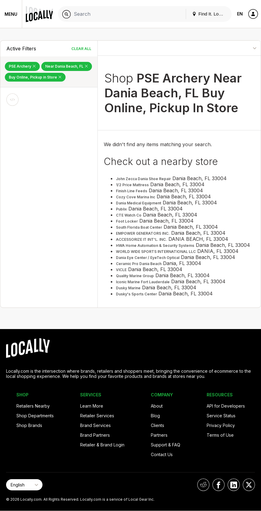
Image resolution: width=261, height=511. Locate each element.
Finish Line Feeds (131, 191)
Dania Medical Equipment (138, 203)
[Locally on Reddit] (203, 485)
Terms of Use (220, 435)
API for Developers (226, 405)
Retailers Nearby (33, 405)
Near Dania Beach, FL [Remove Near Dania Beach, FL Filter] (66, 66)
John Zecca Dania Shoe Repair (143, 178)
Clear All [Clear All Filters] (81, 48)
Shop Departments (35, 415)
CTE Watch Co (128, 215)
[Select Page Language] (24, 484)
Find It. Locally (210, 13)
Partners (159, 435)
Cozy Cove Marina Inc (135, 197)
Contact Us (162, 454)
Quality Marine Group (135, 276)
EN (240, 13)
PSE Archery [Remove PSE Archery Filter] (22, 66)
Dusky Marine (128, 288)
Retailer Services (97, 415)
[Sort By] (234, 48)
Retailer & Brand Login (102, 444)
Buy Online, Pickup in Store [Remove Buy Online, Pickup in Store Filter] (35, 77)
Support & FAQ (165, 444)
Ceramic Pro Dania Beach (138, 263)
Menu (11, 14)
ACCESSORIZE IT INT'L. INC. (141, 239)
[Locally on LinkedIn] (234, 485)
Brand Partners (95, 435)
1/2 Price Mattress (132, 185)
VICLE (121, 269)
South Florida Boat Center (139, 227)
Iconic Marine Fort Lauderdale (143, 282)
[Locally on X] (249, 485)
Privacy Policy (221, 425)
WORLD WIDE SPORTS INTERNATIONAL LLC (156, 251)
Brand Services (95, 425)
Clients (157, 425)
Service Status (221, 415)
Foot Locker (127, 221)
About (157, 405)
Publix (121, 209)
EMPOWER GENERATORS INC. (143, 233)
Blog (155, 415)
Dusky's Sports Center (136, 294)
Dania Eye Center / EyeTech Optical (147, 257)
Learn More (91, 405)
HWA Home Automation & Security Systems (155, 245)
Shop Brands (29, 425)
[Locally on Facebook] (218, 485)
